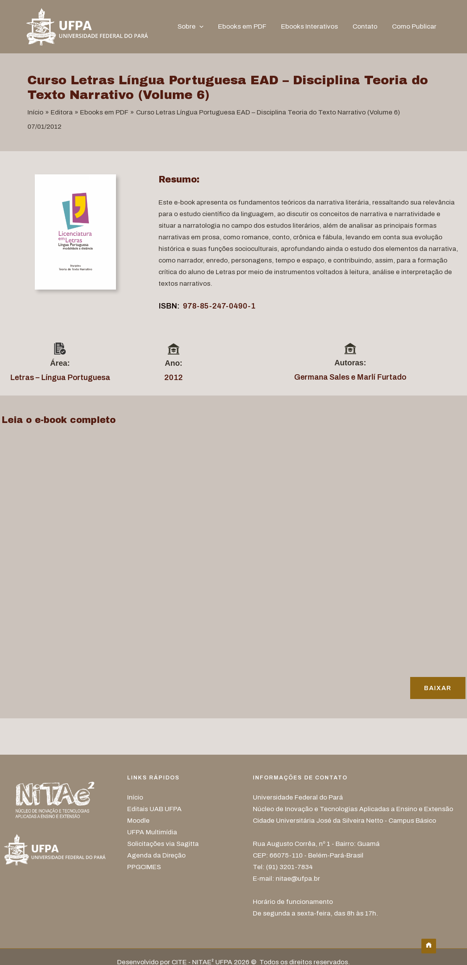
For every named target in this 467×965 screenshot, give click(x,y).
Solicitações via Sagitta (163, 843)
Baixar (438, 688)
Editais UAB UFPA (154, 809)
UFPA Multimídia (152, 832)
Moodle (138, 820)
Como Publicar (415, 26)
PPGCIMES (144, 867)
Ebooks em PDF (247, 26)
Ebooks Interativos (313, 26)
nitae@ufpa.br (298, 878)
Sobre (197, 26)
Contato (367, 26)
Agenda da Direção (156, 855)
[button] (206, 26)
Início (135, 797)
